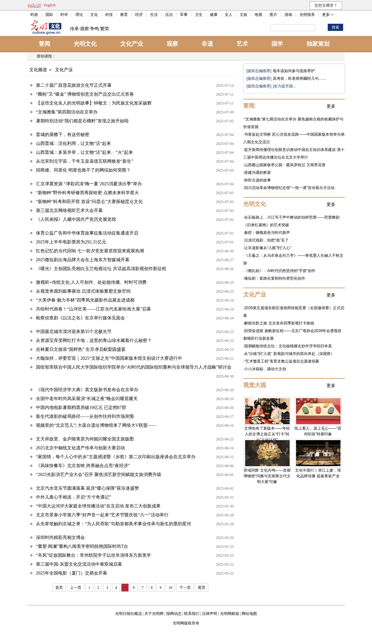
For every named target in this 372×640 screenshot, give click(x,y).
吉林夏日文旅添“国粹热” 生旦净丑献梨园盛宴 (81, 349)
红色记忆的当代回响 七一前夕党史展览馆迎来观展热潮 (90, 251)
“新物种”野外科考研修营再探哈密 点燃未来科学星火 (87, 192)
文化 (94, 14)
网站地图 (249, 613)
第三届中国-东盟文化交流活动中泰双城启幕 (79, 564)
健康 (213, 14)
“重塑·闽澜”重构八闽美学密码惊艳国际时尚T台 (82, 546)
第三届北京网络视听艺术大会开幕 (69, 210)
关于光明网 (153, 613)
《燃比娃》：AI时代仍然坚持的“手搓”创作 (279, 271)
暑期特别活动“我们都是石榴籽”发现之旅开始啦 (82, 121)
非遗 (207, 44)
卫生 (199, 14)
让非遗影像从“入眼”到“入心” (267, 248)
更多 (331, 106)
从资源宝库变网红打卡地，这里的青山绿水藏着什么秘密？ (94, 340)
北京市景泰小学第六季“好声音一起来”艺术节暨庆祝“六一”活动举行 (102, 515)
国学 (277, 44)
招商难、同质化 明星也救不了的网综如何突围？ (83, 170)
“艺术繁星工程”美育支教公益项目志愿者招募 (281, 361)
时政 (34, 14)
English (50, 5)
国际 (49, 14)
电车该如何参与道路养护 (294, 71)
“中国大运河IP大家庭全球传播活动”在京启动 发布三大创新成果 (98, 506)
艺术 (242, 44)
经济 (139, 14)
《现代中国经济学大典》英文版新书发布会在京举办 (87, 389)
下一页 (185, 587)
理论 (79, 14)
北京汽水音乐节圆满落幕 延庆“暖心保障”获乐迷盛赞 (87, 488)
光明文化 (85, 44)
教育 (124, 14)
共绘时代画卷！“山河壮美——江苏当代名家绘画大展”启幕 (93, 309)
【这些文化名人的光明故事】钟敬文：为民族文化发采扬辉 (94, 103)
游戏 (288, 14)
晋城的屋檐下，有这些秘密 (62, 134)
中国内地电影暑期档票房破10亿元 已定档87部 (81, 407)
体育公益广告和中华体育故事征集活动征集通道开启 (87, 233)
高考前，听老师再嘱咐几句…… (299, 78)
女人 (228, 14)
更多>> (328, 14)
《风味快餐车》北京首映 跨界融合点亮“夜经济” (83, 465)
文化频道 (38, 69)
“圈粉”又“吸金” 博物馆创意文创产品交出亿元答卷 (85, 94)
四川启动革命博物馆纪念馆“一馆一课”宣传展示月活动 (289, 188)
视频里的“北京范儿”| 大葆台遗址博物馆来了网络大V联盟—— (96, 425)
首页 (59, 587)
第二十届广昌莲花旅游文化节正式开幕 (74, 85)
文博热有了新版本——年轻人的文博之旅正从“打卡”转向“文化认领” (267, 434)
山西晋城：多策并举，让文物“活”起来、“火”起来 (84, 152)
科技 (109, 14)
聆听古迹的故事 (257, 180)
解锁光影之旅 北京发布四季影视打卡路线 (279, 323)
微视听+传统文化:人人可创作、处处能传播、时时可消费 (91, 282)
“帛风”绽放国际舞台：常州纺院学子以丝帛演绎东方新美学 (93, 555)
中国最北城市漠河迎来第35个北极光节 (74, 331)
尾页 (201, 587)
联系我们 (191, 613)
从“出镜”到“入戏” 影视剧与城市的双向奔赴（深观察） (289, 353)
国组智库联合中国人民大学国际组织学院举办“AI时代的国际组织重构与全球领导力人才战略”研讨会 (133, 367)
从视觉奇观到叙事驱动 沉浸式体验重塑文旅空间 (83, 291)
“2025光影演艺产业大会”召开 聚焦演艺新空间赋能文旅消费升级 (98, 474)
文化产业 (131, 44)
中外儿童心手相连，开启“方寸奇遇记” (73, 497)
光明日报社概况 (128, 613)
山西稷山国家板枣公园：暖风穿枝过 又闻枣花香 (284, 165)
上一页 (75, 587)
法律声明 (209, 613)
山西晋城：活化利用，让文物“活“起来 (73, 143)
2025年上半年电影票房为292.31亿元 (71, 242)
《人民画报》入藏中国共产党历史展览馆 (76, 219)
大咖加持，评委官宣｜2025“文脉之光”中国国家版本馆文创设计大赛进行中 (109, 358)
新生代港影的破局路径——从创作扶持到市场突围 (85, 416)
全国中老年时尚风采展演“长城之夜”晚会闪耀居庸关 (87, 398)
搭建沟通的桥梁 (257, 172)
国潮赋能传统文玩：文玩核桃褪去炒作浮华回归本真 (288, 346)
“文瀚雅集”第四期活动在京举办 (67, 112)
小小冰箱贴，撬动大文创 (265, 369)
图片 (273, 14)
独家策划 (318, 44)
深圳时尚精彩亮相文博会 (60, 537)
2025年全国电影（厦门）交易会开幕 (71, 573)
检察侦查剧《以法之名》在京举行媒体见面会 (80, 318)
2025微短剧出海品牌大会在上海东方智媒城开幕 (82, 259)
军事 (184, 14)
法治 (169, 14)
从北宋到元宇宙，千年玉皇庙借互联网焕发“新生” (84, 161)
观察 (172, 44)
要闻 (44, 44)
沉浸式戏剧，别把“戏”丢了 (266, 240)
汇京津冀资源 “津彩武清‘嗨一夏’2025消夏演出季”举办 (89, 183)
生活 (154, 14)
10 (170, 587)
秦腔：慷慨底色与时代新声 (267, 232)
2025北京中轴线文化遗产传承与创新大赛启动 (80, 448)
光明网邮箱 (229, 613)
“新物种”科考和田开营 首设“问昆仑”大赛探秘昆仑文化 (89, 201)
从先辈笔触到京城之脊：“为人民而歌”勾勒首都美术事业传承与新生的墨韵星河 (113, 523)
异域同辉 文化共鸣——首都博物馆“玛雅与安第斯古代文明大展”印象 (267, 476)
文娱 (243, 14)
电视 (258, 14)
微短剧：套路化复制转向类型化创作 (274, 278)
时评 (64, 14)
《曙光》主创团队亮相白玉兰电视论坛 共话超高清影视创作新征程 (101, 268)
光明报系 (307, 14)
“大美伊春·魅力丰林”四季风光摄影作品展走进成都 (85, 300)
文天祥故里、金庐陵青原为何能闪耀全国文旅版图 (85, 439)
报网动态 (174, 613)
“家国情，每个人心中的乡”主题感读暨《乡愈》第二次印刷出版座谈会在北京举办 (116, 456)
